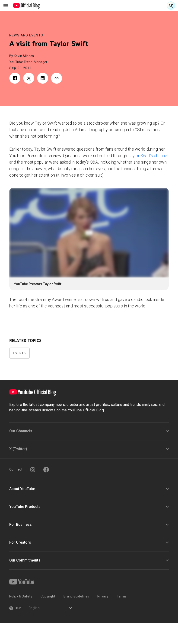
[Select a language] (50, 608)
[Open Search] (171, 5)
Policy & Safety (20, 596)
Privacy (102, 596)
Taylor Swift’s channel (147, 155)
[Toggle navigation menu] (5, 5)
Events (19, 353)
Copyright (48, 596)
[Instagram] (32, 469)
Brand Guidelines (76, 596)
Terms (122, 596)
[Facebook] (46, 469)
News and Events (26, 35)
